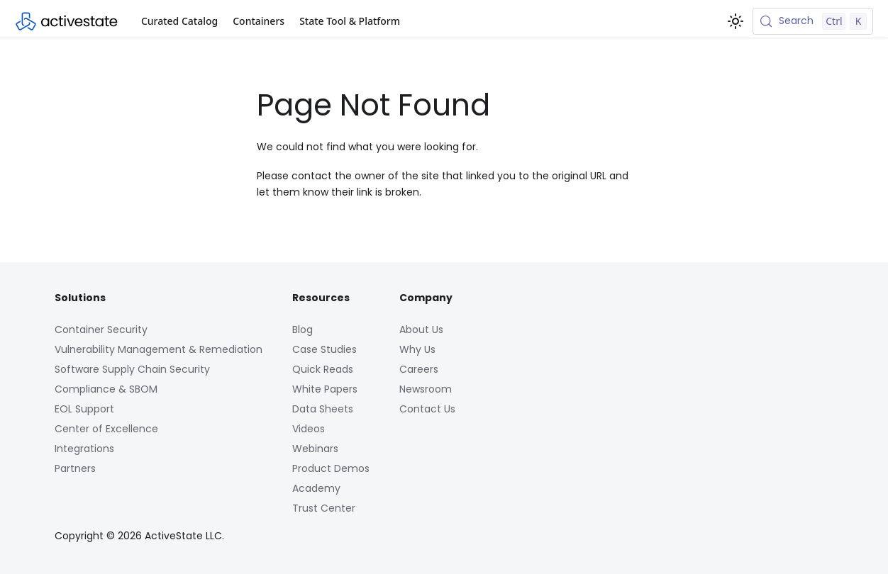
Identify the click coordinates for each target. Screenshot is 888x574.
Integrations (84, 448)
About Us (421, 329)
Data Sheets (322, 409)
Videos (308, 429)
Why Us (417, 349)
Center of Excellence (106, 429)
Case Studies (324, 349)
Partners (75, 468)
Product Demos (331, 468)
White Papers (324, 389)
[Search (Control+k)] (813, 21)
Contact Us (427, 409)
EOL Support (84, 409)
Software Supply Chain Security (132, 369)
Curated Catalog (179, 21)
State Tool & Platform (349, 21)
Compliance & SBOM (106, 389)
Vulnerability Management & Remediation (158, 349)
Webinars (315, 448)
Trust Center (323, 508)
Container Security (101, 329)
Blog (302, 329)
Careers (418, 369)
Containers (258, 21)
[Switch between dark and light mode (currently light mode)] (735, 21)
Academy (316, 488)
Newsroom (425, 389)
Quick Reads (322, 369)
